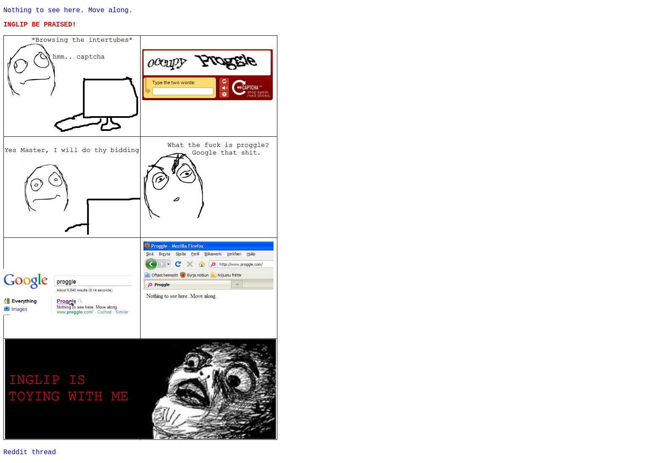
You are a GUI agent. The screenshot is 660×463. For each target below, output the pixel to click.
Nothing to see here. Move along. (68, 10)
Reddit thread (29, 452)
